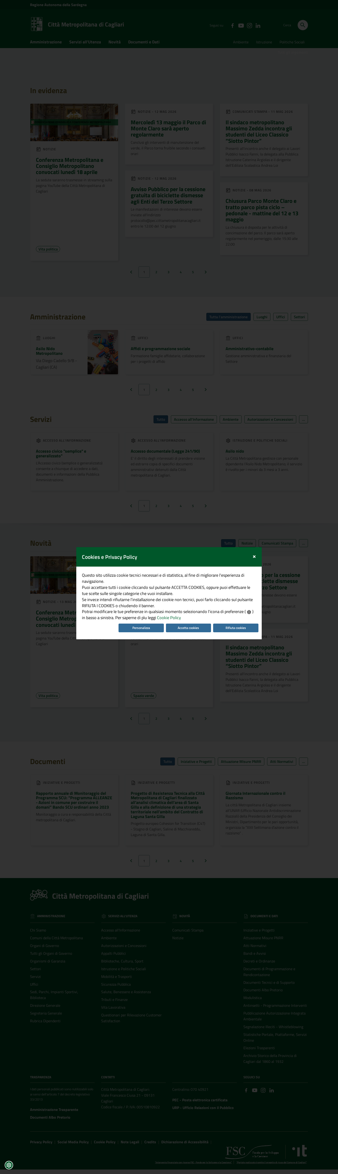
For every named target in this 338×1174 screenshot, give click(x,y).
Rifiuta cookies (237, 630)
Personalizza (140, 630)
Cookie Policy (162, 619)
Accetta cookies (189, 630)
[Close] (256, 554)
